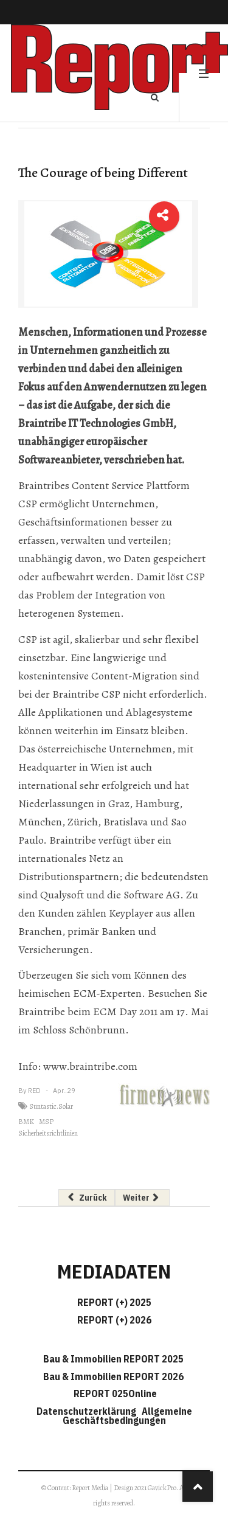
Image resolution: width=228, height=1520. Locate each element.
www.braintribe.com (89, 1066)
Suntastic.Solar (51, 1106)
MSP (46, 1121)
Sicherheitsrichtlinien (48, 1133)
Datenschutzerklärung (88, 1411)
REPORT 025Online (114, 1393)
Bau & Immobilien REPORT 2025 (113, 1359)
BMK (26, 1121)
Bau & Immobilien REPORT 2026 (113, 1376)
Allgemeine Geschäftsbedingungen (127, 1415)
